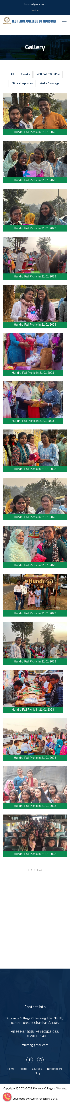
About (23, 1069)
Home (10, 1069)
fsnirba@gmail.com (35, 4)
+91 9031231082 (47, 1032)
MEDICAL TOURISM (48, 74)
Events (25, 74)
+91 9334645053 (22, 1032)
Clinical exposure (22, 83)
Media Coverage (49, 83)
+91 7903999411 (35, 1036)
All (12, 74)
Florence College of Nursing (50, 1088)
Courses (37, 1069)
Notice (35, 10)
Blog (37, 1073)
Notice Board (55, 1069)
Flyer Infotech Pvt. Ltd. (44, 1099)
